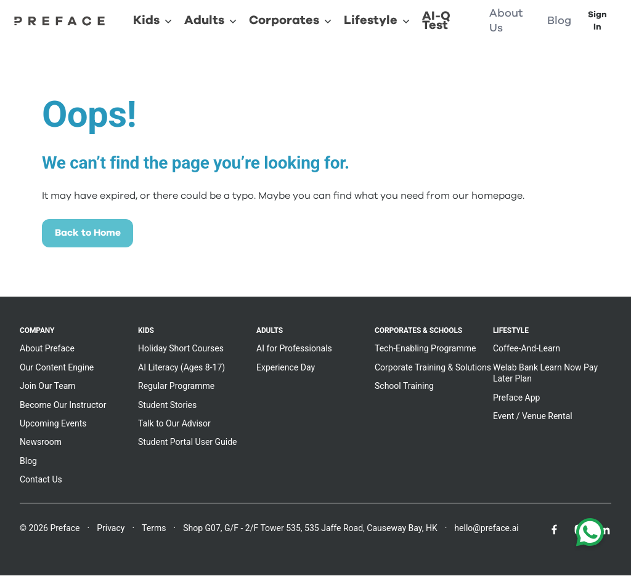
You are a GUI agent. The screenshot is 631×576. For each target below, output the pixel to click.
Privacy (110, 529)
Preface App (516, 398)
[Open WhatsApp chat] (590, 534)
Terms (154, 529)
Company (37, 331)
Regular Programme (176, 387)
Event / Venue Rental (532, 417)
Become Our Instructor (63, 405)
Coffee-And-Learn (526, 349)
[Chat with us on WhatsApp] (590, 534)
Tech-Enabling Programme (425, 349)
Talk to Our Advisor (174, 424)
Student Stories (167, 405)
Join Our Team (48, 387)
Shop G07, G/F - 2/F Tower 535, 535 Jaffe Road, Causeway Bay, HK (310, 529)
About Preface (47, 349)
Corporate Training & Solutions (433, 368)
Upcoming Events (53, 424)
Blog (28, 461)
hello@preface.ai (486, 529)
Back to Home (89, 234)
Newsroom (41, 443)
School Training (404, 387)
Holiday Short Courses (181, 349)
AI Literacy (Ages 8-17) (181, 368)
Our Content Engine (57, 368)
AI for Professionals (294, 349)
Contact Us (41, 481)
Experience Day (285, 368)
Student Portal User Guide (187, 443)
